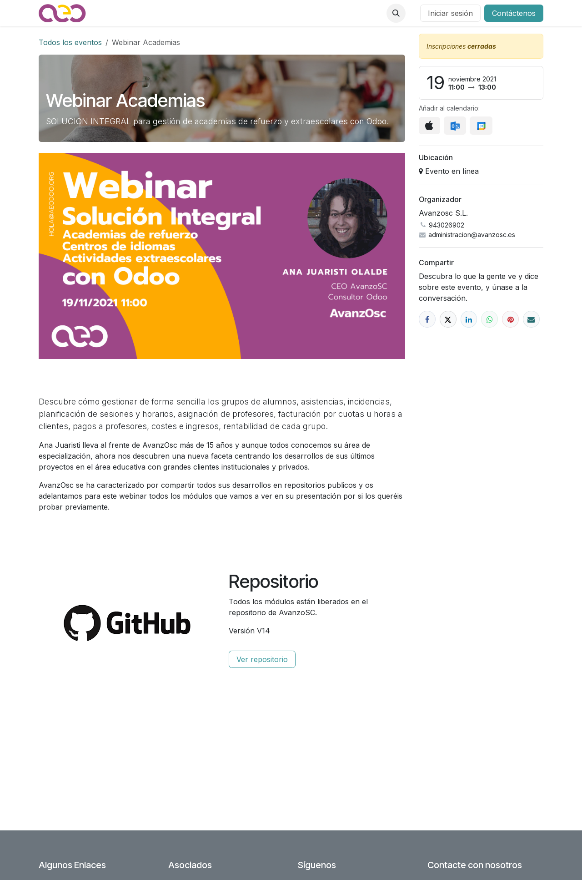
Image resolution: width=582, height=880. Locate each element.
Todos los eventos (70, 42)
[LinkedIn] (469, 319)
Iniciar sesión (450, 13)
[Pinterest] (510, 319)
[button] (396, 13)
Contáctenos (514, 13)
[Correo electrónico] (531, 319)
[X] (448, 319)
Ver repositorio (262, 659)
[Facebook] (427, 319)
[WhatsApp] (489, 319)
